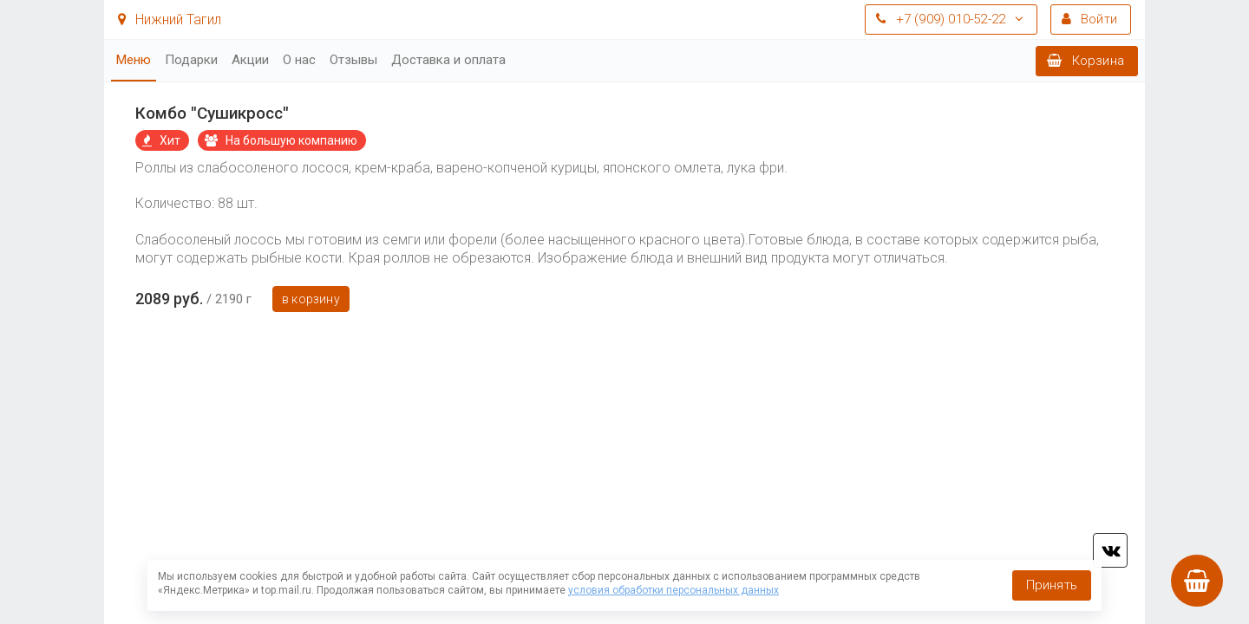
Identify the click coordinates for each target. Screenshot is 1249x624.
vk (1110, 550)
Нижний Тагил (169, 19)
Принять (1051, 585)
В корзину (311, 299)
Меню (133, 60)
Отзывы (353, 60)
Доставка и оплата (448, 60)
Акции (250, 60)
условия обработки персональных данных (673, 590)
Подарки (191, 60)
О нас (299, 60)
